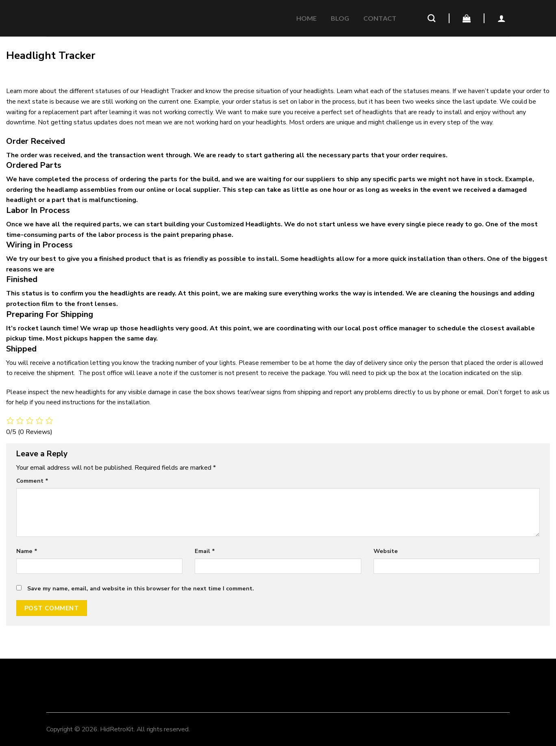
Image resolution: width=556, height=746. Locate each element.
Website (386, 551)
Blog (340, 18)
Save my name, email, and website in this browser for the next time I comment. (140, 588)
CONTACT (380, 18)
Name (26, 551)
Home (306, 18)
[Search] (431, 18)
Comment (32, 481)
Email (205, 551)
